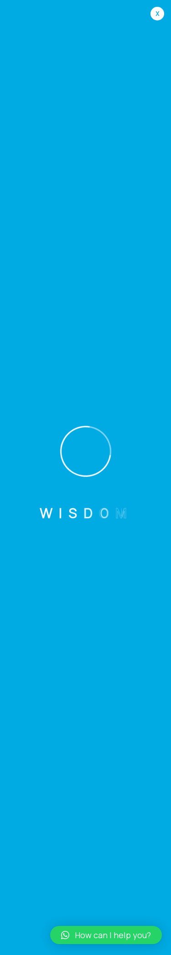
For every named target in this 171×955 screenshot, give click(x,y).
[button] (106, 935)
